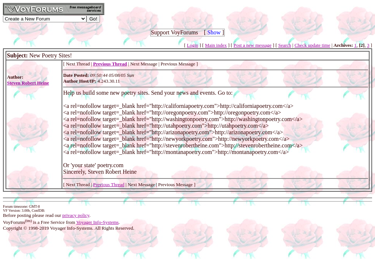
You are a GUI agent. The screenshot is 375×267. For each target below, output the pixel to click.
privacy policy (75, 215)
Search (284, 45)
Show (213, 32)
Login (192, 45)
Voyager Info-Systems (97, 222)
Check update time (312, 45)
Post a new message (253, 45)
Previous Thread (108, 184)
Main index (216, 45)
